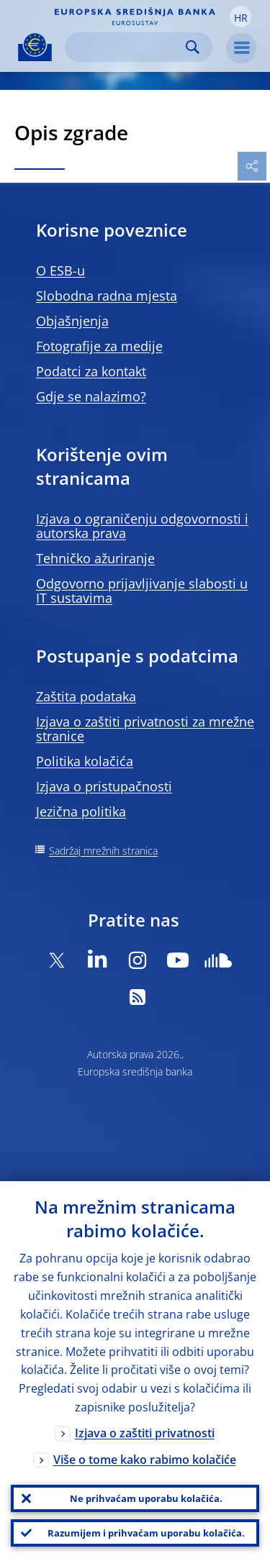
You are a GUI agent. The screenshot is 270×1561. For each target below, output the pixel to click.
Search (192, 47)
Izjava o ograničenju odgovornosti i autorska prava (142, 526)
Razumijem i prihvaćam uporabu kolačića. (146, 1532)
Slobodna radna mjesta (106, 295)
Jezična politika (81, 811)
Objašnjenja (72, 320)
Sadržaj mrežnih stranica (103, 850)
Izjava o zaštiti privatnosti (145, 1433)
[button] (240, 16)
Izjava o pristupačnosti (104, 786)
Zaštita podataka (86, 696)
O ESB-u (60, 270)
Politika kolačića (84, 761)
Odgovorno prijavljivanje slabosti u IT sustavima (142, 590)
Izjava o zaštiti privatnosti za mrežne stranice (145, 729)
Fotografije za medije (99, 346)
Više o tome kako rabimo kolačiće (144, 1459)
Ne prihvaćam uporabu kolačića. (146, 1498)
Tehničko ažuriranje (95, 558)
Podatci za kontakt (91, 371)
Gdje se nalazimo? (91, 396)
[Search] (127, 47)
